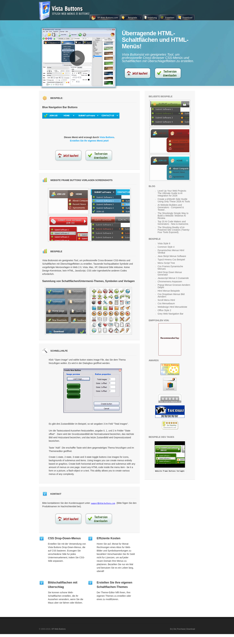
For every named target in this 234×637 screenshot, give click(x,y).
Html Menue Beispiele (169, 290)
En (171, 629)
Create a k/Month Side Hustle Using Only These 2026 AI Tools (174, 200)
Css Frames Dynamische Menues (170, 267)
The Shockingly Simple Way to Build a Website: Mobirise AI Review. (173, 215)
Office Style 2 (164, 310)
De (175, 629)
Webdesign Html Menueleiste (172, 307)
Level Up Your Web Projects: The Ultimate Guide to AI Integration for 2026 (172, 193)
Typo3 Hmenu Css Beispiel (171, 259)
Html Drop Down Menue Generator (170, 273)
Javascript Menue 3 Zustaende (173, 278)
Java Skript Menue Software (172, 256)
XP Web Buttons (58, 629)
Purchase (181, 629)
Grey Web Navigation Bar (170, 313)
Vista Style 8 (164, 243)
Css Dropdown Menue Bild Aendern (171, 295)
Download (190, 629)
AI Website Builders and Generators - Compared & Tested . (171, 207)
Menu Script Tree (166, 263)
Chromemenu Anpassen (170, 281)
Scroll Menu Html (166, 300)
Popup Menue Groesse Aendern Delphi (174, 286)
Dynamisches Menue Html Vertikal (171, 251)
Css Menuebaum (166, 303)
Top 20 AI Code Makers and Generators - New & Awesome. (173, 222)
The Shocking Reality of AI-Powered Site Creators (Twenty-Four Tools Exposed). (174, 230)
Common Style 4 (166, 247)
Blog (152, 186)
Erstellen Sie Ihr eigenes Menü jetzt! (89, 140)
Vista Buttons (106, 137)
